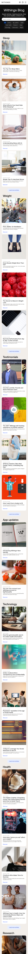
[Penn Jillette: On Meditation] (14, 210)
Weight (21, 27)
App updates (16, 22)
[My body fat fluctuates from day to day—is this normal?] (14, 322)
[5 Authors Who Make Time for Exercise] (14, 859)
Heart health (9, 25)
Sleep (21, 25)
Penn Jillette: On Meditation (12, 226)
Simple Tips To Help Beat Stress (13, 179)
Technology (7, 27)
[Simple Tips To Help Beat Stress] (14, 163)
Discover (5, 74)
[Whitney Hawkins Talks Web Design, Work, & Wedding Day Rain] (14, 447)
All (5, 22)
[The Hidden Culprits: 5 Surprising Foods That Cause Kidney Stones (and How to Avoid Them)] (14, 781)
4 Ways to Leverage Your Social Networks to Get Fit (13, 749)
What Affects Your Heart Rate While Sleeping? (13, 106)
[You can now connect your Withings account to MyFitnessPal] (14, 572)
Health (22, 22)
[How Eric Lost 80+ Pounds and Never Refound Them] (14, 371)
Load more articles (14, 190)
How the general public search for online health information (13, 635)
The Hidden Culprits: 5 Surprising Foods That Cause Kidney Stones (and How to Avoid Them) (14, 799)
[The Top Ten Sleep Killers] (14, 53)
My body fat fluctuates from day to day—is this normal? (13, 339)
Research (15, 25)
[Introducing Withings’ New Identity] (14, 534)
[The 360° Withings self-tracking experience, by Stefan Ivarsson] (14, 409)
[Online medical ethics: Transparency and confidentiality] (14, 657)
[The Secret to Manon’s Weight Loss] (14, 285)
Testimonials (15, 27)
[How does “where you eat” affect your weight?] (14, 821)
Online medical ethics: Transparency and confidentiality (14, 673)
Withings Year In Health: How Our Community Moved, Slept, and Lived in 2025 (14, 914)
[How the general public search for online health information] (14, 619)
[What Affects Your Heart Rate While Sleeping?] (14, 89)
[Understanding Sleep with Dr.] (14, 127)
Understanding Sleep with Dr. (12, 143)
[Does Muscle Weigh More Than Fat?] (14, 247)
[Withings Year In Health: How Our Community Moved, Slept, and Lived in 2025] (14, 897)
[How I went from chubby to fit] (14, 487)
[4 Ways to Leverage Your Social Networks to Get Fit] (14, 732)
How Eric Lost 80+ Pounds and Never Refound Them (13, 388)
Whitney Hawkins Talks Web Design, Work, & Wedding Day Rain (13, 465)
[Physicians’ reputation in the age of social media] (14, 694)
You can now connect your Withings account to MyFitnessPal (12, 590)
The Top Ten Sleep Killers (11, 69)
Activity (9, 22)
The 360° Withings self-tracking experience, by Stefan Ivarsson (13, 426)
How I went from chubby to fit (13, 503)
